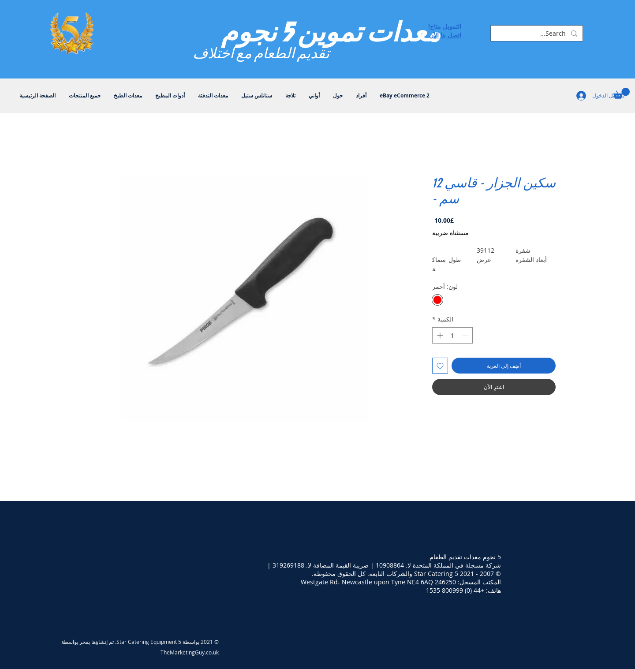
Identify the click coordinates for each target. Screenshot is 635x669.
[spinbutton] (452, 335)
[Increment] (438, 335)
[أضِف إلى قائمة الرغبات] (440, 366)
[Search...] (537, 33)
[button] (621, 93)
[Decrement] (465, 335)
